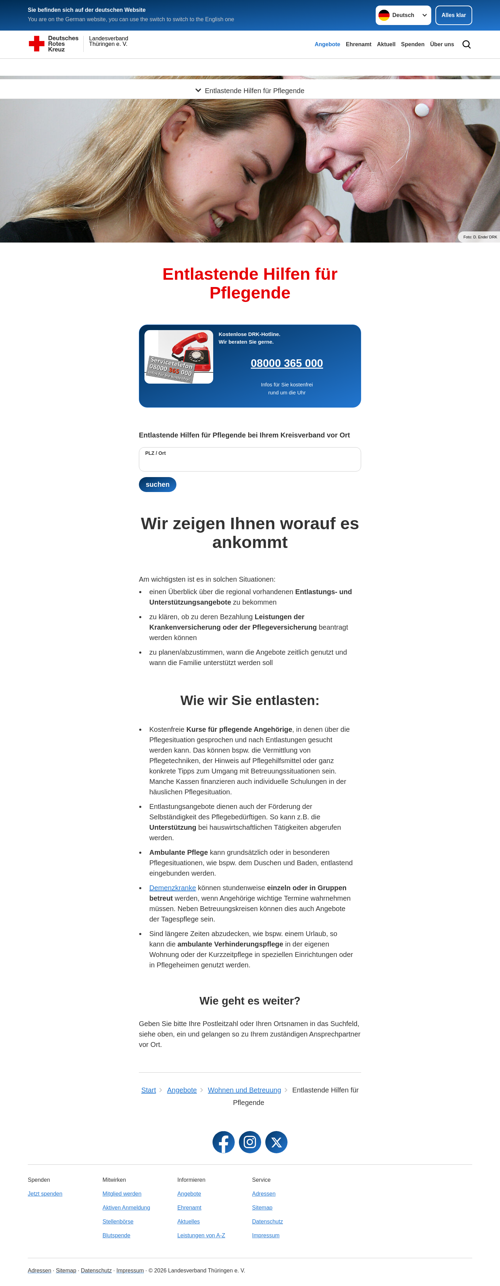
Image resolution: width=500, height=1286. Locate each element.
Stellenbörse (117, 1221)
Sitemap (262, 1208)
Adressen (264, 1194)
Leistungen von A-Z (201, 1235)
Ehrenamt (359, 44)
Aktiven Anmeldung (126, 1208)
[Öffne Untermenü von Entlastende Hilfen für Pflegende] (250, 67)
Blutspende (116, 1235)
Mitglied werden (121, 1194)
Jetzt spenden (45, 1194)
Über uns (442, 44)
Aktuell (386, 44)
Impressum (266, 1235)
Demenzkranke (172, 888)
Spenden (413, 44)
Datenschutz (267, 1221)
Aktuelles (188, 1221)
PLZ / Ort (155, 453)
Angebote (327, 44)
